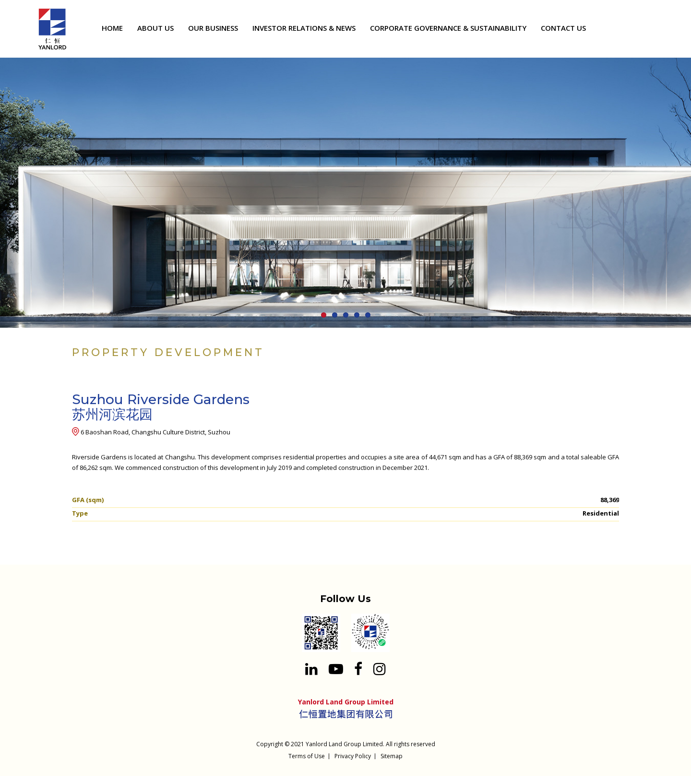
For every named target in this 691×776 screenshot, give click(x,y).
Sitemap (392, 756)
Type (80, 513)
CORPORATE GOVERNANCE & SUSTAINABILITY (448, 28)
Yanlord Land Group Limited (344, 744)
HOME (112, 28)
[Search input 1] (660, 29)
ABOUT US (155, 28)
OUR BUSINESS (213, 28)
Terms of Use (306, 756)
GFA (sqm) (88, 499)
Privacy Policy (352, 756)
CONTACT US (563, 28)
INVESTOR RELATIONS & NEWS (304, 28)
